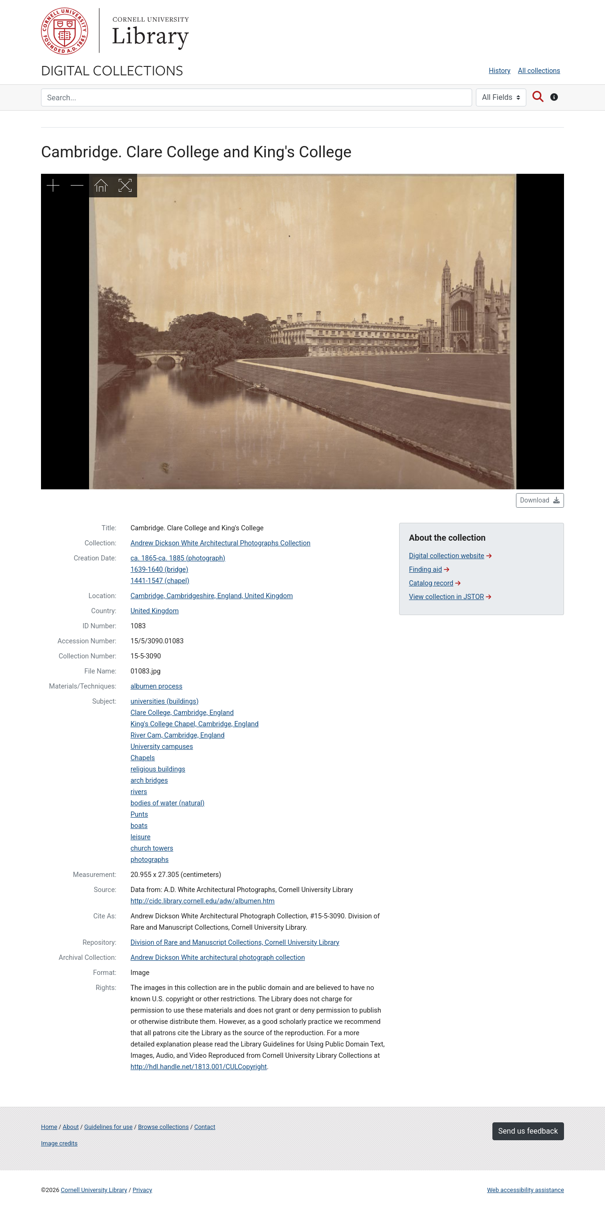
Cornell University (64, 31)
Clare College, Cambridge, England (182, 713)
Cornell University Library (94, 1189)
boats (139, 826)
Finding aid (429, 570)
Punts (139, 815)
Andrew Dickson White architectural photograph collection (218, 958)
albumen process (156, 686)
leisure (140, 837)
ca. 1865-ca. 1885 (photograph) (178, 558)
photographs (150, 860)
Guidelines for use (108, 1126)
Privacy (142, 1189)
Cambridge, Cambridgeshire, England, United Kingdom (212, 596)
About (71, 1126)
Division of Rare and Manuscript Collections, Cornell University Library (235, 943)
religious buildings (158, 769)
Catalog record (434, 583)
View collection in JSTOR (450, 597)
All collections (539, 71)
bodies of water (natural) (167, 803)
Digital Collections (112, 69)
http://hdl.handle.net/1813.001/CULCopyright (199, 1067)
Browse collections (163, 1126)
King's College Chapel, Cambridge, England (195, 724)
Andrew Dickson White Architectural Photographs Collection (221, 543)
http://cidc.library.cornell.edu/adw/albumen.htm (203, 901)
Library (149, 31)
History (500, 71)
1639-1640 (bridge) (159, 570)
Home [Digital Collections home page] (49, 1126)
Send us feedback (528, 1131)
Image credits (59, 1143)
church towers (152, 848)
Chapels (143, 758)
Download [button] (540, 500)
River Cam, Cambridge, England (178, 735)
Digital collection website (450, 556)
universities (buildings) (165, 702)
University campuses (162, 747)
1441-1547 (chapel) (160, 581)
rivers (139, 792)
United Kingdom (155, 611)
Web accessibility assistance (525, 1189)
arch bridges (149, 781)
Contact (204, 1126)
